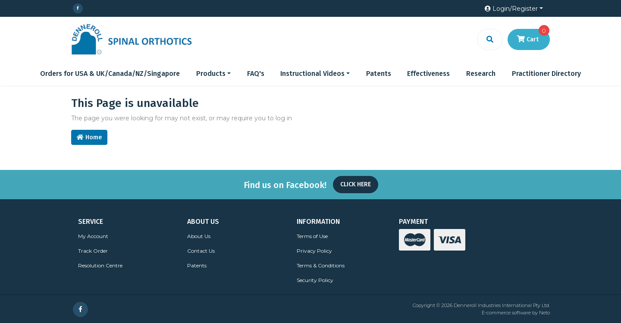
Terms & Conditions (321, 265)
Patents (378, 73)
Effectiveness (428, 73)
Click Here (355, 184)
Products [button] (211, 73)
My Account (93, 236)
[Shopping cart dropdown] (529, 39)
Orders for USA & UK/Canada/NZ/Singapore (110, 73)
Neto (544, 313)
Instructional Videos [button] (312, 73)
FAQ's (255, 73)
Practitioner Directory (546, 73)
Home (89, 137)
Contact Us (201, 251)
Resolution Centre (100, 265)
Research (481, 73)
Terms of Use (312, 236)
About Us (198, 236)
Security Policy (315, 280)
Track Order (93, 251)
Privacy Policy (314, 251)
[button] (514, 9)
